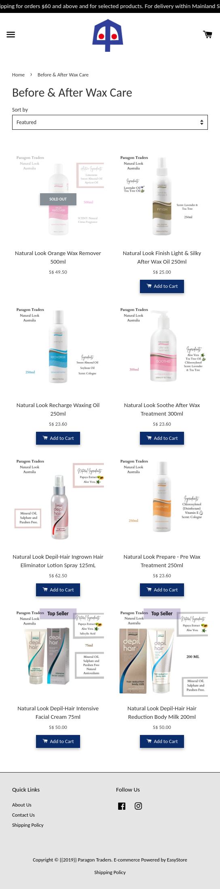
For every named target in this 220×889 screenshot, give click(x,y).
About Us (22, 805)
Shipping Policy (27, 825)
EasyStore (177, 860)
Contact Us (23, 815)
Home (18, 75)
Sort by (20, 109)
